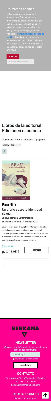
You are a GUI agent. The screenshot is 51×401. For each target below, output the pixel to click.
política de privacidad (30, 359)
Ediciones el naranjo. (12, 221)
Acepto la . (26, 359)
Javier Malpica (26, 218)
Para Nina (9, 204)
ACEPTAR (13, 57)
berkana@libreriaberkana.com (25, 385)
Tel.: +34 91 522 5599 (25, 381)
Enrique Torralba (10, 218)
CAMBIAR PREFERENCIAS (20, 62)
